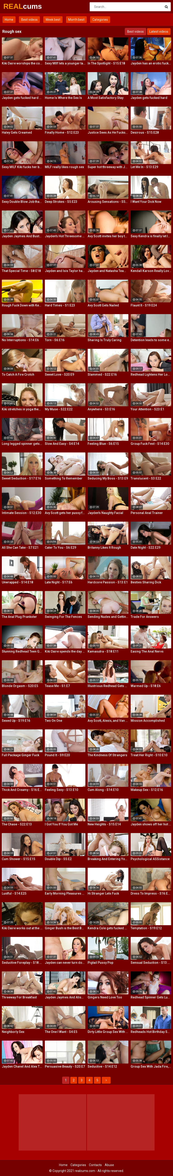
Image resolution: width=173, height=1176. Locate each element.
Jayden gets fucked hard (149, 98)
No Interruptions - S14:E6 (20, 340)
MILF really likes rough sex (64, 167)
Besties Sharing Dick (146, 582)
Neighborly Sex (13, 1032)
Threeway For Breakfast (19, 997)
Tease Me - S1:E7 (57, 686)
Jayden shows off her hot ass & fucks (151, 824)
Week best (53, 19)
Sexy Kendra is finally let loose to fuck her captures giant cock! (151, 236)
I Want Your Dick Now (146, 201)
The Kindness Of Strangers (107, 755)
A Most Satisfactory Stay (105, 98)
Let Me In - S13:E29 (144, 167)
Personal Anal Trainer (147, 513)
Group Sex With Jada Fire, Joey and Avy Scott (151, 1066)
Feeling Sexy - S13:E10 (61, 790)
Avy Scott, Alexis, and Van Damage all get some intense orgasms (108, 720)
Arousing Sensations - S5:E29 (108, 201)
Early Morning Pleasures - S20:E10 (65, 893)
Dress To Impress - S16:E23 (151, 893)
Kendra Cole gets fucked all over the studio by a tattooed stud (108, 928)
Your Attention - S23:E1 (147, 409)
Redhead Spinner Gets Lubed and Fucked (151, 997)
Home (9, 19)
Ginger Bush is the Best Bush (65, 928)
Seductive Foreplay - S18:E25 (22, 962)
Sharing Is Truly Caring (104, 340)
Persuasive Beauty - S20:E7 (65, 1066)
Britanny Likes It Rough (104, 547)
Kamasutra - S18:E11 (103, 651)
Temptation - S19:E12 (146, 928)
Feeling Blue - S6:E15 (103, 443)
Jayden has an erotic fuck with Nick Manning (151, 63)
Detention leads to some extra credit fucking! (151, 340)
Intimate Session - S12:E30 (21, 513)
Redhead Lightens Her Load (151, 374)
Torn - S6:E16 (54, 340)
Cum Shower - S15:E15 (18, 859)
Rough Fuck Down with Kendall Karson (22, 305)
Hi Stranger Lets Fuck (103, 893)
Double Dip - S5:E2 (58, 859)
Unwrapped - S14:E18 (17, 582)
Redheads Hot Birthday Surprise (151, 1032)
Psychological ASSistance (150, 859)
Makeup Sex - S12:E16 (147, 790)
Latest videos (158, 31)
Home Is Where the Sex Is (63, 98)
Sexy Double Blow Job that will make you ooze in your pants (22, 201)
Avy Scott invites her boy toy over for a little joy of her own (108, 236)
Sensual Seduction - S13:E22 (151, 962)
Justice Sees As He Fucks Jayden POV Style (108, 132)
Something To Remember (63, 478)
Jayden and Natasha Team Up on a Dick (108, 271)
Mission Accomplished (148, 720)
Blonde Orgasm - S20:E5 (20, 686)
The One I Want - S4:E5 (61, 1032)
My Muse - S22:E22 (59, 409)
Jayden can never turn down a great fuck (65, 962)
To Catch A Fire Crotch (18, 374)
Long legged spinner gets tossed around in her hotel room (22, 443)
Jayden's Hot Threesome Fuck (65, 236)
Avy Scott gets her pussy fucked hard (65, 513)
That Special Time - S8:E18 (21, 271)
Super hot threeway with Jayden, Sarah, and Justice (108, 167)
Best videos (29, 19)
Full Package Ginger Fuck (20, 755)
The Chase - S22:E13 (17, 824)
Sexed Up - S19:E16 (16, 720)
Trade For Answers (145, 617)
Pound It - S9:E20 (57, 755)
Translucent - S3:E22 (146, 478)
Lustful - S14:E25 (14, 893)
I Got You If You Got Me (61, 824)
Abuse (109, 1165)
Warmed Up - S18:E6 (146, 686)
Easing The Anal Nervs (147, 651)
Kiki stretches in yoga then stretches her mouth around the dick (22, 409)
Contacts (95, 1165)
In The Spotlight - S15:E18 (106, 63)
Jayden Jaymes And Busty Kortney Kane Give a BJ (22, 236)
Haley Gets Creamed (17, 132)
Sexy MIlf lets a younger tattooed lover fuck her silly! (65, 63)
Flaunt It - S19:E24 (144, 305)
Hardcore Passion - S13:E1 (108, 582)
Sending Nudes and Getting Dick (108, 617)
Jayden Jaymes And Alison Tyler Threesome (65, 997)
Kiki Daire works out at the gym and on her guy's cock (22, 928)
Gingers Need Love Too (105, 997)
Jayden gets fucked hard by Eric (22, 98)
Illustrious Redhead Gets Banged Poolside (108, 686)
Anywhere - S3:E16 (101, 409)
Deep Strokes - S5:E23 (61, 201)
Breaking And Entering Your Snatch (108, 859)
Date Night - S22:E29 (145, 547)
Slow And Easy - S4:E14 (62, 443)
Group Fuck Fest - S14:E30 (150, 443)
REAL (15, 6)
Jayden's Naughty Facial (105, 513)
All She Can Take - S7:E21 (20, 547)
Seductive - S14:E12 (102, 1066)
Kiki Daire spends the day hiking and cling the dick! (65, 651)
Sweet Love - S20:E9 (59, 374)
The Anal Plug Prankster (19, 617)
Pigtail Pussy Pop (100, 962)
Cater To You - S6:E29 (60, 547)
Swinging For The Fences (63, 617)
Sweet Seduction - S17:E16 (21, 478)
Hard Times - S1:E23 (60, 305)
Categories (100, 19)
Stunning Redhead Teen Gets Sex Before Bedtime (22, 651)
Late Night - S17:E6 (58, 582)
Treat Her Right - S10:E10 (149, 755)
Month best (76, 19)
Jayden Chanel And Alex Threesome (22, 1066)
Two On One (53, 720)
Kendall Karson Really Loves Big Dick (151, 271)
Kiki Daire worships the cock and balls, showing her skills (22, 63)
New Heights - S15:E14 (104, 824)
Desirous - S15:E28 (145, 132)
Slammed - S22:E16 (102, 374)
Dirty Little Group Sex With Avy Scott (108, 1032)
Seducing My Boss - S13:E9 (108, 478)
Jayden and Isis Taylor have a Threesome (65, 271)
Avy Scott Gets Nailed (103, 305)
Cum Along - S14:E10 (103, 790)
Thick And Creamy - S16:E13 (22, 790)
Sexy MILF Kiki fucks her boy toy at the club (22, 167)
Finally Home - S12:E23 (62, 132)
